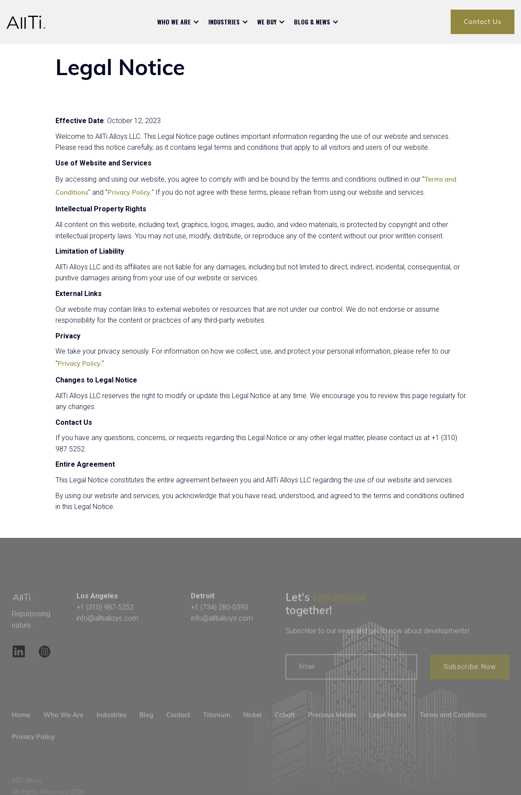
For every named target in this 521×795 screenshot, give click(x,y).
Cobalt (285, 727)
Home (21, 727)
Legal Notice (388, 727)
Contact (178, 727)
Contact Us (482, 21)
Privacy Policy (128, 192)
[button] (178, 21)
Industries (111, 727)
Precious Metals (332, 727)
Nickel (252, 727)
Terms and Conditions (453, 727)
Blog (146, 727)
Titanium (216, 727)
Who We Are (63, 727)
